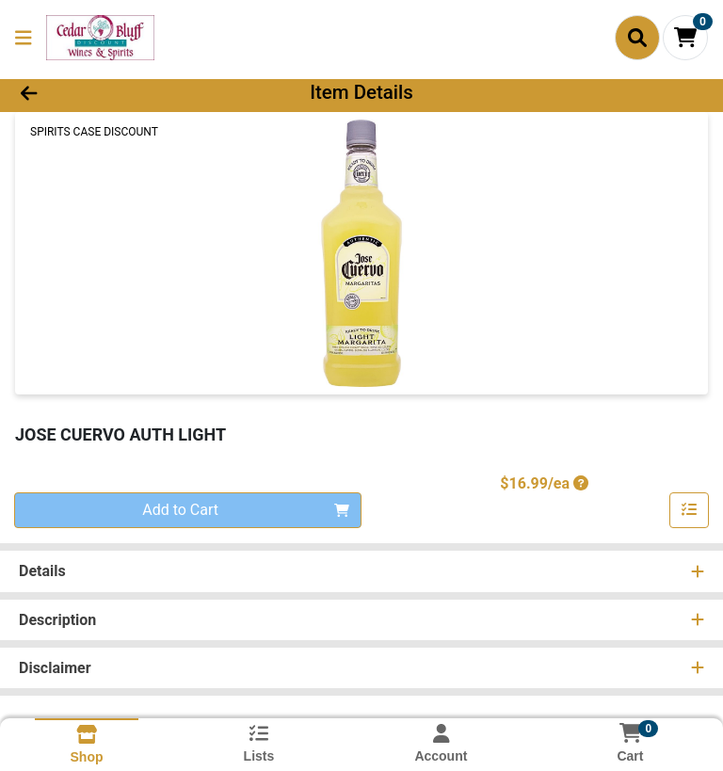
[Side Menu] (23, 37)
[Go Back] (101, 92)
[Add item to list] (689, 510)
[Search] (637, 38)
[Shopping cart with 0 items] (685, 37)
